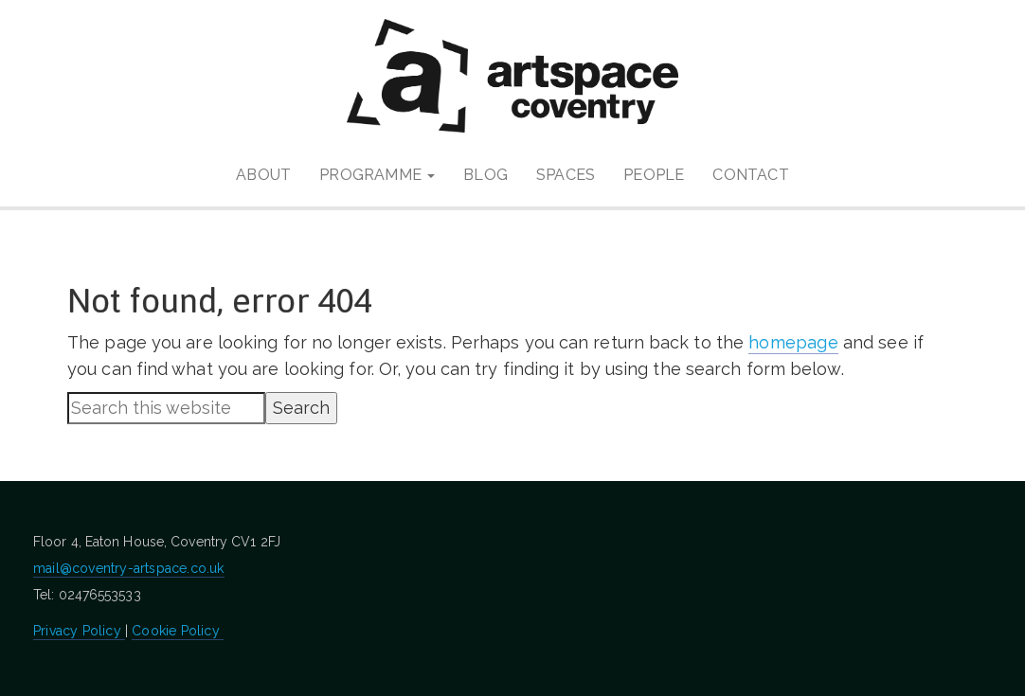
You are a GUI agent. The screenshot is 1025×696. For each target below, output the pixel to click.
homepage (793, 342)
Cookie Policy (178, 630)
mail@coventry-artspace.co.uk (129, 568)
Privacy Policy (79, 630)
